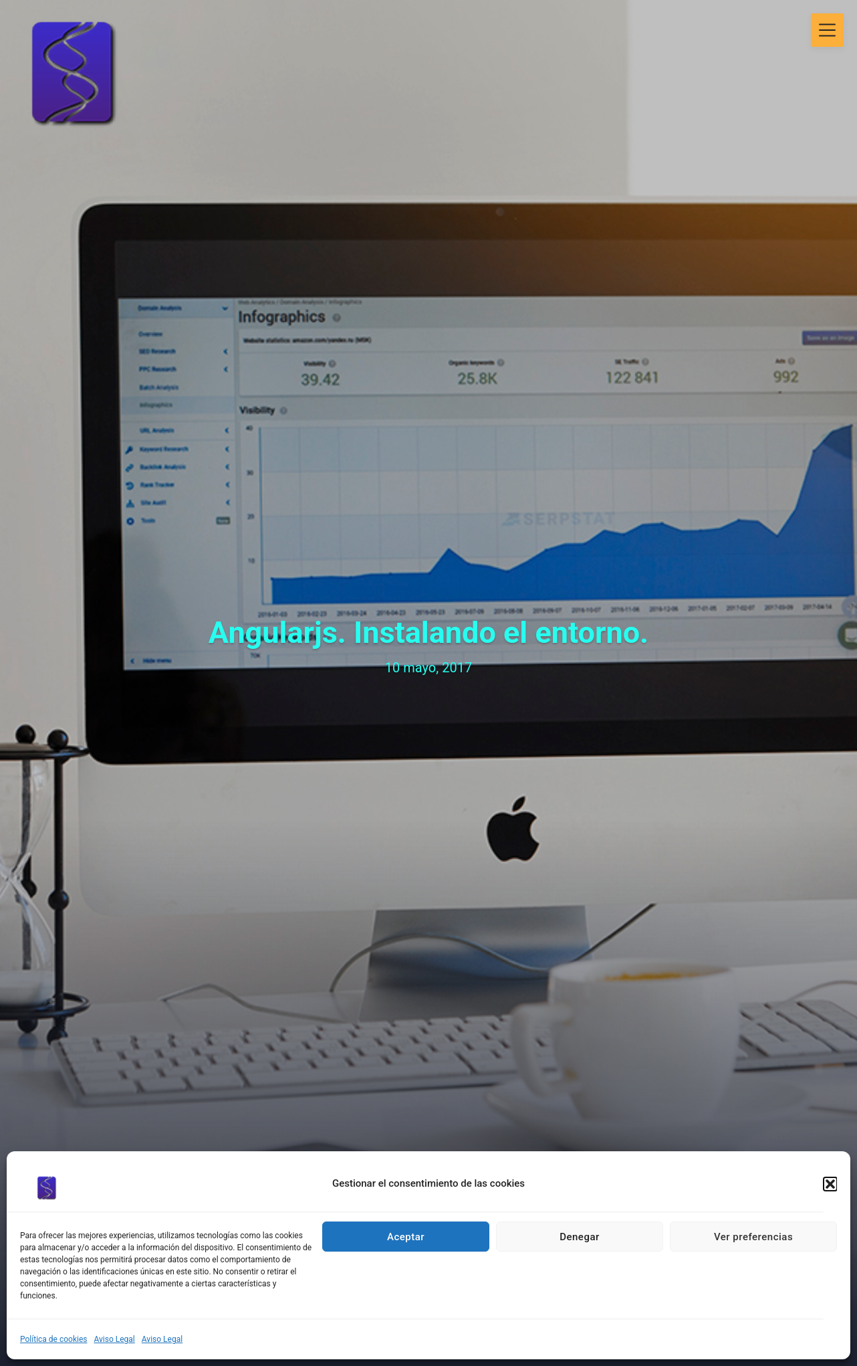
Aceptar (405, 1237)
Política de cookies (54, 1339)
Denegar (580, 1237)
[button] (830, 1184)
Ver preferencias (753, 1237)
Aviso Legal (114, 1339)
